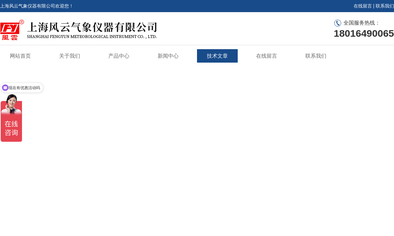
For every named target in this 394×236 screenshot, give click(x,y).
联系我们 (385, 6)
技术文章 (217, 56)
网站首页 (20, 56)
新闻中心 (168, 56)
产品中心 (118, 56)
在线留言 (363, 6)
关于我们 (69, 56)
